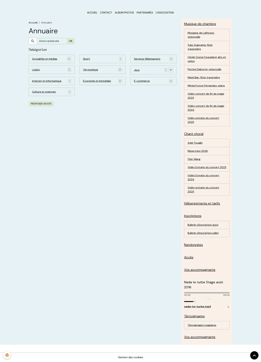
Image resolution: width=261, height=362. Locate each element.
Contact (106, 12)
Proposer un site (41, 103)
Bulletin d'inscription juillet (203, 233)
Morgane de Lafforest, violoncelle (201, 35)
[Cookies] (7, 355)
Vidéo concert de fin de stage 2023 (206, 95)
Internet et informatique (46, 81)
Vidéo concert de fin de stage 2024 (206, 108)
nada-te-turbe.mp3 (197, 306)
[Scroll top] (254, 355)
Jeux (137, 70)
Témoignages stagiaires (202, 325)
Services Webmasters (147, 59)
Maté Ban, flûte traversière (204, 77)
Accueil (92, 12)
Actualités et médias (44, 59)
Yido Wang (194, 159)
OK (70, 41)
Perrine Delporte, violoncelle (204, 69)
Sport (86, 59)
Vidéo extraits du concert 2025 (203, 120)
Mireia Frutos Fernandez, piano (206, 85)
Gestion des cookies (130, 357)
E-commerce (142, 81)
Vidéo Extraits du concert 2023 (207, 167)
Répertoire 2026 (198, 151)
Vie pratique (90, 69)
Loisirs (36, 69)
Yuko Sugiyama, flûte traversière (200, 47)
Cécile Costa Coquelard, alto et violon (207, 59)
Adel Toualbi (195, 143)
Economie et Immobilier (97, 81)
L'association (165, 12)
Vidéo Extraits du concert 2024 (203, 177)
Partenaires (145, 12)
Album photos (124, 12)
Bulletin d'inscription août (203, 225)
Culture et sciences (44, 91)
